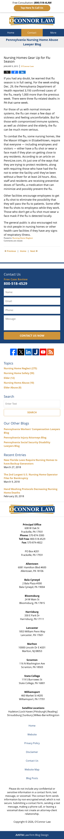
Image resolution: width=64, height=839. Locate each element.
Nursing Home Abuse (19, 382)
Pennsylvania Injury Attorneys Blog (25, 437)
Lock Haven (26, 711)
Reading (52, 711)
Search (32, 412)
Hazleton (13, 711)
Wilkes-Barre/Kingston (46, 715)
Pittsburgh (40, 711)
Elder (9, 378)
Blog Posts (32, 778)
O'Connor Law (43, 821)
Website (32, 734)
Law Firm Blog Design (32, 835)
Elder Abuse (12, 387)
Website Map (32, 769)
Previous (10, 251)
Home (10, 32)
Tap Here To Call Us (32, 7)
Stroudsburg (14, 715)
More (53, 32)
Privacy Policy (32, 743)
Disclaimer (32, 752)
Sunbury (28, 715)
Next (34, 251)
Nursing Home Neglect (22, 238)
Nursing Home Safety (19, 373)
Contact (31, 32)
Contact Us (32, 760)
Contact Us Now (32, 335)
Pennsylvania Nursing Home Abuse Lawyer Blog (32, 20)
